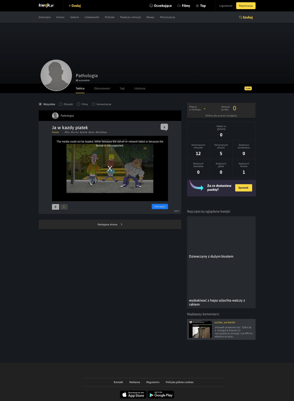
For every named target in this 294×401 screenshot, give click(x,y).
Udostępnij (159, 206)
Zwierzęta (45, 17)
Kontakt (118, 382)
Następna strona (110, 224)
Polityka (110, 17)
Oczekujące (163, 6)
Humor (60, 17)
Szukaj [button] (248, 17)
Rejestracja (246, 5)
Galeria (74, 17)
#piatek (83, 132)
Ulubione (139, 88)
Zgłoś (176, 211)
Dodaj (76, 6)
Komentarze (104, 104)
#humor (75, 132)
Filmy (186, 6)
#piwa (91, 132)
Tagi (122, 88)
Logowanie (225, 5)
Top (203, 6)
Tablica (80, 88)
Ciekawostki (92, 17)
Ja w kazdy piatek (70, 127)
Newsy (150, 17)
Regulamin (152, 382)
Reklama (134, 382)
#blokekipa (101, 132)
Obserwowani (102, 88)
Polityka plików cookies (180, 382)
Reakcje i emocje (130, 17)
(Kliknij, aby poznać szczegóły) (221, 115)
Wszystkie (49, 104)
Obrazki (68, 104)
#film (67, 132)
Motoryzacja (167, 17)
